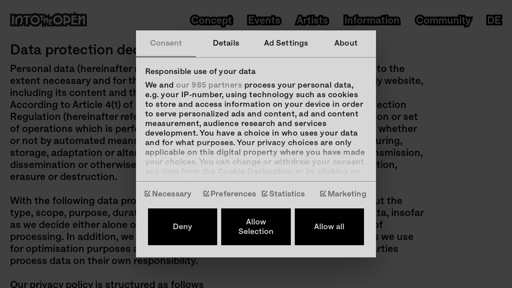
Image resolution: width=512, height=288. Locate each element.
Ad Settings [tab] (286, 43)
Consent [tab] (166, 43)
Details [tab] (226, 43)
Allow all (329, 227)
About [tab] (346, 43)
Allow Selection (256, 227)
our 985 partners (209, 85)
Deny (182, 227)
